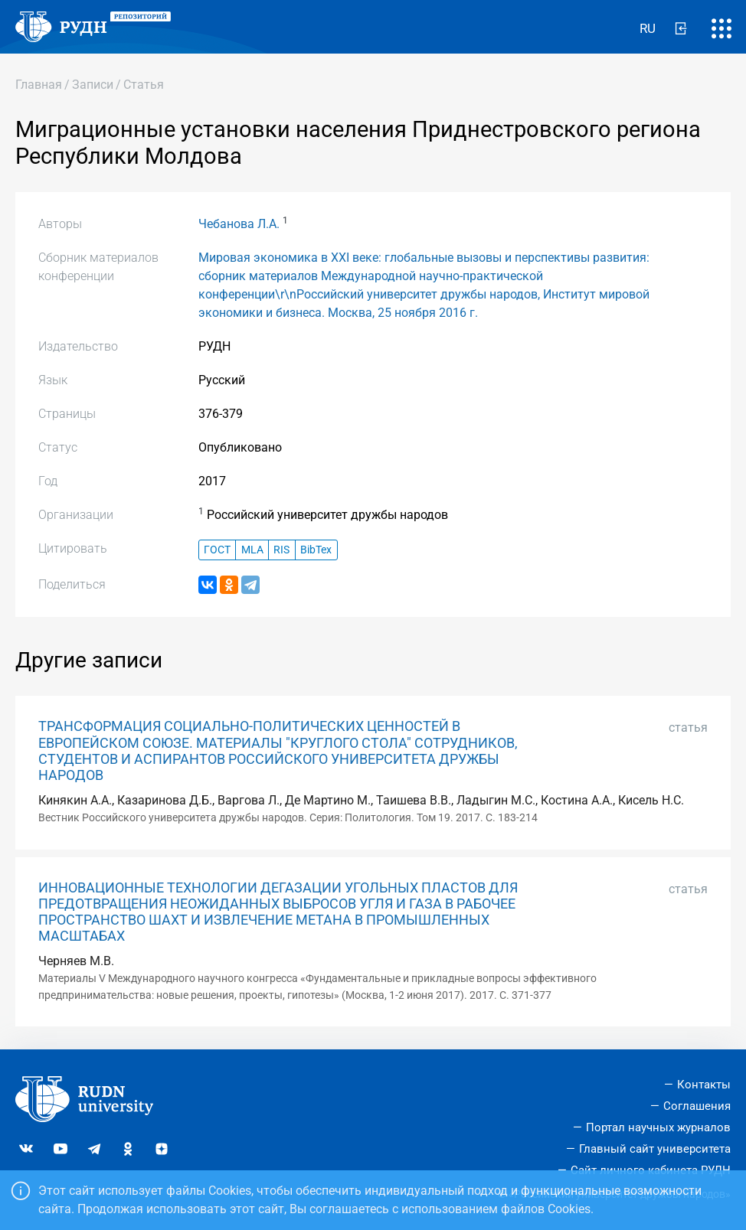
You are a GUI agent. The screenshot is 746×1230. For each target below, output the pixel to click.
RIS (281, 549)
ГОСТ (217, 549)
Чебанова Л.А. (239, 224)
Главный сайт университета (655, 1149)
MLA (252, 549)
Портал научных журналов (658, 1127)
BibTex (316, 549)
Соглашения (697, 1106)
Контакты (704, 1084)
